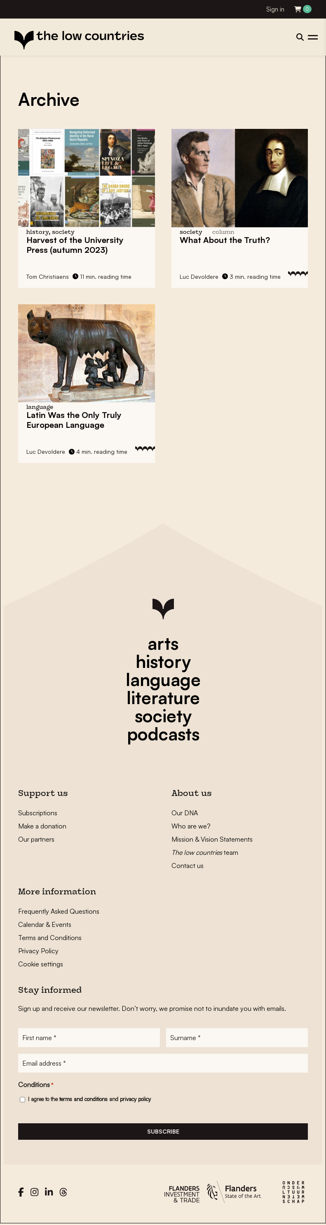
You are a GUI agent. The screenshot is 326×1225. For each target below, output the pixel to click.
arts (163, 643)
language (163, 679)
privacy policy (135, 1099)
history (163, 661)
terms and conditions (83, 1099)
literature (163, 697)
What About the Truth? (225, 240)
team (204, 852)
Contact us (187, 865)
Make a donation (42, 826)
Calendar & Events (44, 924)
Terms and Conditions (50, 937)
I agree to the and (89, 1099)
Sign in (275, 9)
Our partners (36, 839)
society (163, 715)
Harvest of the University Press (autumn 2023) (75, 245)
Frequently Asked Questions (58, 911)
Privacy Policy (38, 951)
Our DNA (184, 813)
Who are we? (191, 826)
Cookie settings (40, 964)
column (223, 232)
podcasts (163, 733)
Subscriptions (37, 813)
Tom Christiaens (47, 276)
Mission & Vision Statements (212, 839)
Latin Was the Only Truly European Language (74, 420)
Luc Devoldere (199, 276)
